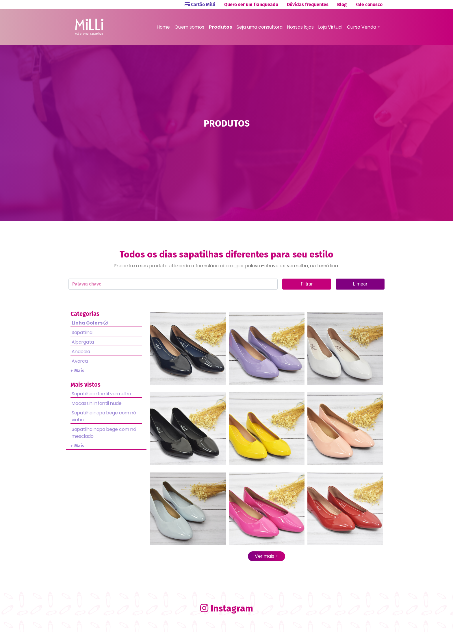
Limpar (360, 284)
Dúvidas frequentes (307, 4)
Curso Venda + (363, 27)
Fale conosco (369, 4)
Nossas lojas (300, 27)
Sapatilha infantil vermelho (101, 393)
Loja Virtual (330, 27)
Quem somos (189, 27)
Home (163, 27)
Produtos (220, 27)
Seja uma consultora (260, 27)
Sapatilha (82, 332)
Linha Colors (90, 323)
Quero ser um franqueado (251, 4)
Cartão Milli (200, 4)
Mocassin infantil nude (97, 403)
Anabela (81, 351)
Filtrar (307, 284)
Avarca (80, 361)
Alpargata (83, 342)
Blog (342, 4)
